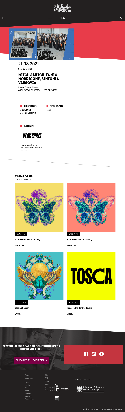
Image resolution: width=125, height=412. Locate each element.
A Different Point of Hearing (27, 239)
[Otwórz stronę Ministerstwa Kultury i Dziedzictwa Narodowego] (92, 389)
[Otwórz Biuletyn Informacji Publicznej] (56, 399)
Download (28, 379)
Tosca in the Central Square (79, 308)
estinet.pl (119, 409)
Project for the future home (27, 386)
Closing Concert (22, 308)
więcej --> (19, 246)
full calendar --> (23, 179)
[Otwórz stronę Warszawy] (62, 388)
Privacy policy (48, 382)
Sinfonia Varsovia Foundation (28, 396)
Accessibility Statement (48, 389)
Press (27, 375)
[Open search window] (121, 17)
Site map (46, 376)
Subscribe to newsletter (30, 360)
